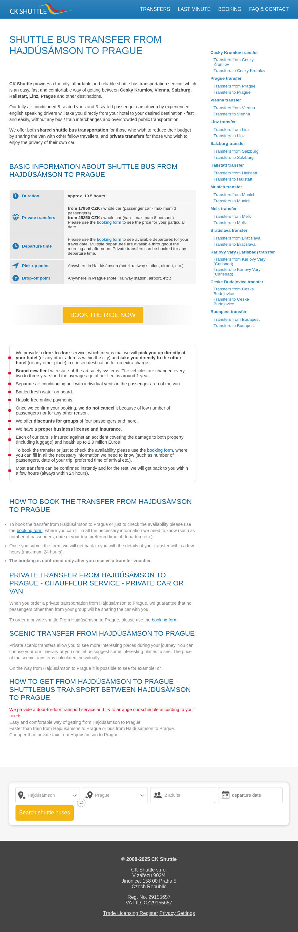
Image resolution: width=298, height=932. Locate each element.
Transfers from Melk (232, 216)
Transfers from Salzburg (235, 151)
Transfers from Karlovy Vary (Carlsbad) (239, 261)
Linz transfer (223, 121)
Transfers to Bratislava (234, 244)
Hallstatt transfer (227, 165)
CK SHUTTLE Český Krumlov (32, 8)
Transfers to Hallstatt (232, 179)
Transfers (155, 9)
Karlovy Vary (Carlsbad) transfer (242, 252)
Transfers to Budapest (234, 325)
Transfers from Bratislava (236, 238)
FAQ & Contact (269, 9)
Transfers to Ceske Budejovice (231, 301)
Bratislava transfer (228, 230)
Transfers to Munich (232, 201)
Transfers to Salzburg (233, 157)
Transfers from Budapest (236, 319)
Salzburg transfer (227, 143)
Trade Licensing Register (130, 913)
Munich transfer (226, 187)
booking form (109, 222)
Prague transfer (225, 78)
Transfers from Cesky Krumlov (233, 62)
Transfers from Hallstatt (235, 173)
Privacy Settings (177, 913)
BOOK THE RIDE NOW (103, 314)
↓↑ (79, 801)
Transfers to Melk (229, 222)
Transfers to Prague (232, 92)
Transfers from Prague (234, 86)
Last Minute (194, 9)
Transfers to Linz (229, 135)
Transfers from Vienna (234, 107)
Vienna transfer (225, 100)
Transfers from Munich (234, 194)
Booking (230, 9)
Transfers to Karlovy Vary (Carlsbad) (237, 271)
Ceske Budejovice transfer (236, 282)
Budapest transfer (228, 311)
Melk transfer (223, 208)
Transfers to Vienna (231, 114)
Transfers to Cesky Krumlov (239, 70)
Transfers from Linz (231, 129)
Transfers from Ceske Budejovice (233, 291)
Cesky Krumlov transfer (234, 52)
